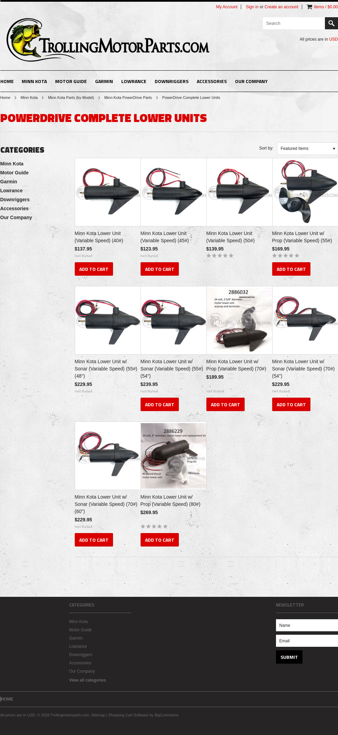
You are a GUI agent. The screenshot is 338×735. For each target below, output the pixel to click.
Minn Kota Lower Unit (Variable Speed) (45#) (165, 237)
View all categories (87, 680)
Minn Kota (34, 81)
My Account (226, 6)
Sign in (252, 6)
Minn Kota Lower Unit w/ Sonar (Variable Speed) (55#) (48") (106, 369)
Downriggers (171, 81)
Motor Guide (71, 81)
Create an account (281, 6)
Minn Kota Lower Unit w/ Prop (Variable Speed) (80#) (171, 500)
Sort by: (266, 148)
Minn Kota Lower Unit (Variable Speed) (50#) (230, 237)
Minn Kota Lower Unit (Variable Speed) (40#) (99, 237)
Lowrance (133, 81)
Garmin (104, 81)
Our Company (251, 81)
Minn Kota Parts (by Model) (71, 97)
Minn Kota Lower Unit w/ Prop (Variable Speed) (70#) (236, 365)
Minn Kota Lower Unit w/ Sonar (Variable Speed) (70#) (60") (106, 504)
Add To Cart (94, 269)
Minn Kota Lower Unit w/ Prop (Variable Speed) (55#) (302, 237)
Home (5, 97)
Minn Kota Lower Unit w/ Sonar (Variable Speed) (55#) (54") (172, 369)
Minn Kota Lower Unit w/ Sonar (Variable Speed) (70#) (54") (303, 369)
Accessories (212, 81)
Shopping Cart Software (128, 715)
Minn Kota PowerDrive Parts (128, 97)
